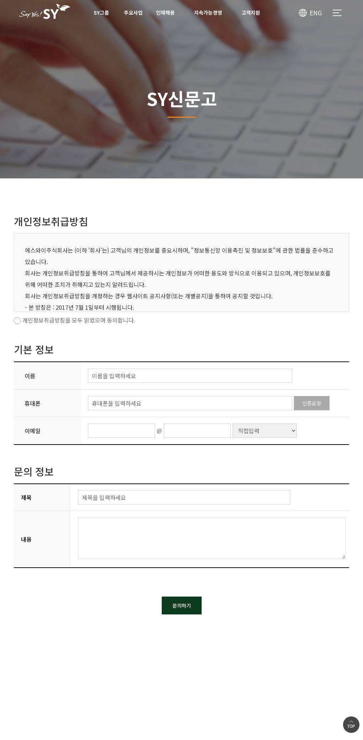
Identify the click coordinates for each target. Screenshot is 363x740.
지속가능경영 (208, 12)
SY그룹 (101, 12)
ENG (316, 12)
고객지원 (251, 12)
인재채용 (165, 12)
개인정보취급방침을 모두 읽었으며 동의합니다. (78, 320)
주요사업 (133, 12)
